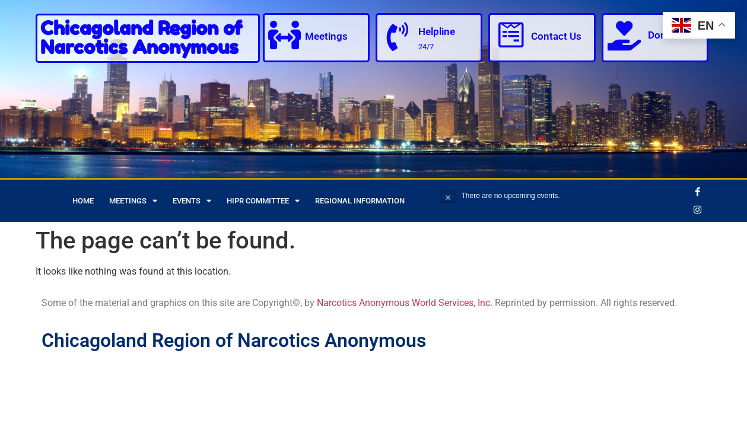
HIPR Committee (263, 201)
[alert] (563, 196)
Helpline (437, 31)
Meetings (327, 37)
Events (192, 201)
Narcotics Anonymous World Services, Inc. (404, 302)
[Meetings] (285, 35)
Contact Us (557, 37)
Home (83, 200)
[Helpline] (398, 37)
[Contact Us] (511, 35)
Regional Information (360, 200)
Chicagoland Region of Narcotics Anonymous (141, 38)
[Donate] (624, 35)
